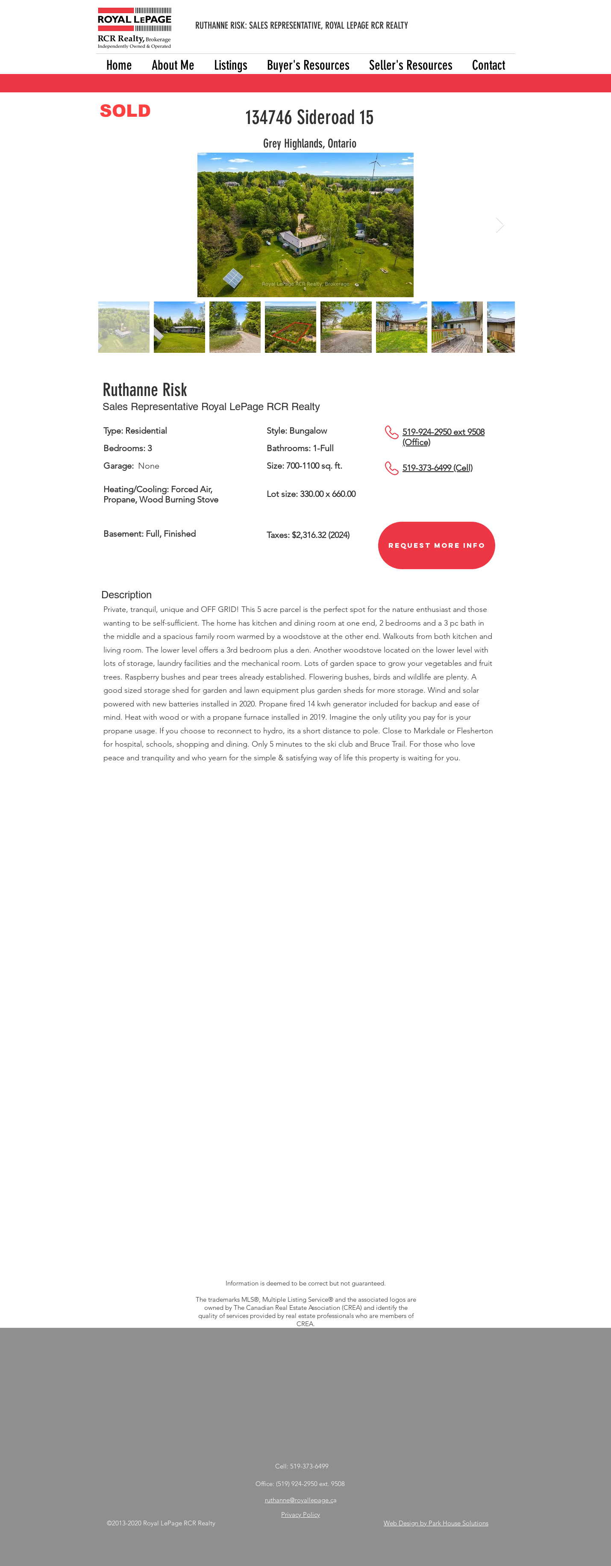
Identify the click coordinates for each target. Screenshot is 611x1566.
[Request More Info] (436, 545)
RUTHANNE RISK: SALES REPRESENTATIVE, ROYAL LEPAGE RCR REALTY (301, 25)
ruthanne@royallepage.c (299, 1500)
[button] (230, 65)
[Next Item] (500, 225)
